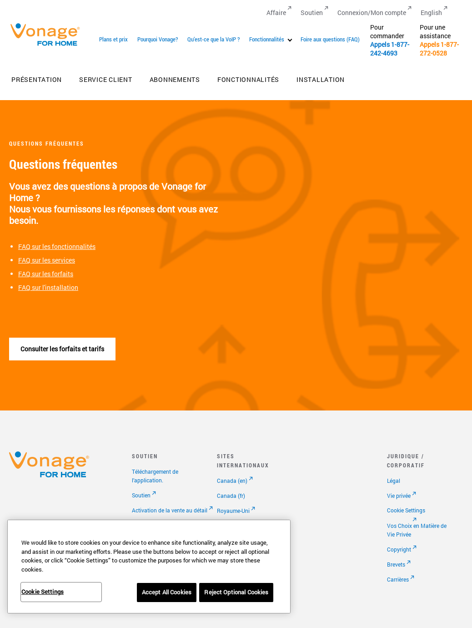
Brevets (396, 564)
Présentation (36, 79)
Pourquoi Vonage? (157, 39)
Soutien (141, 495)
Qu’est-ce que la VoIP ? (213, 39)
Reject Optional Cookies (236, 592)
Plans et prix (113, 39)
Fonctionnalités (266, 39)
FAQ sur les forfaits (45, 273)
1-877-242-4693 (389, 48)
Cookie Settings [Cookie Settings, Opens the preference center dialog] (42, 591)
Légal (393, 480)
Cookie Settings (406, 510)
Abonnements (175, 79)
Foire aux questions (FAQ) (330, 39)
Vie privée (399, 495)
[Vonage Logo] (49, 45)
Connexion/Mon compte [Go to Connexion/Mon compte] (371, 12)
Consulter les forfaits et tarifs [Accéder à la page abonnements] (62, 348)
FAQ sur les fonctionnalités (56, 246)
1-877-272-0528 (439, 48)
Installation (320, 79)
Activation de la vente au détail (169, 510)
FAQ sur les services (46, 260)
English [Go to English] (431, 12)
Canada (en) (232, 480)
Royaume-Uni (233, 510)
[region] (149, 566)
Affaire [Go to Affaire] (276, 12)
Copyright (399, 549)
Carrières (398, 579)
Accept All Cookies (166, 592)
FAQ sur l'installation (48, 287)
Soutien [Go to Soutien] (312, 12)
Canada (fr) (231, 495)
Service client (105, 79)
